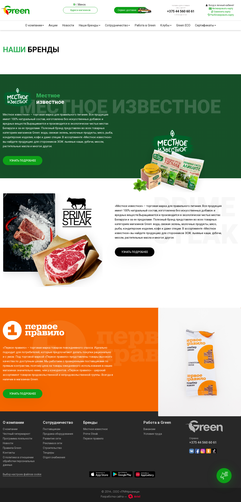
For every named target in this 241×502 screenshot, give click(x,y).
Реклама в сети (52, 443)
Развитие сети (52, 438)
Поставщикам (51, 429)
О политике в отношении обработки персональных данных (19, 461)
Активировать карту (221, 8)
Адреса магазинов (80, 10)
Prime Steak (90, 433)
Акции (53, 25)
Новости (68, 25)
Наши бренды (89, 25)
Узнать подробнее (22, 160)
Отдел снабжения (54, 457)
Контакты (9, 452)
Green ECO (183, 25)
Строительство (52, 447)
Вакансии (149, 429)
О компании (34, 25)
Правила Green (12, 447)
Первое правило (93, 438)
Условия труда (152, 433)
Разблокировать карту (221, 15)
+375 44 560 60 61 (180, 11)
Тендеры (48, 452)
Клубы (166, 25)
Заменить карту (220, 11)
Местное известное (95, 429)
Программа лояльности (17, 438)
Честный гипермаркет (16, 433)
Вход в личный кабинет (220, 5)
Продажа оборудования (58, 433)
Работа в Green (145, 25)
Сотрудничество (117, 25)
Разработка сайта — (120, 496)
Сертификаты (205, 25)
